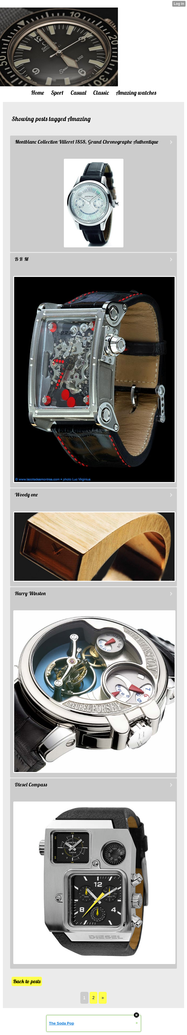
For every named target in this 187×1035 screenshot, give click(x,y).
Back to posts (26, 981)
